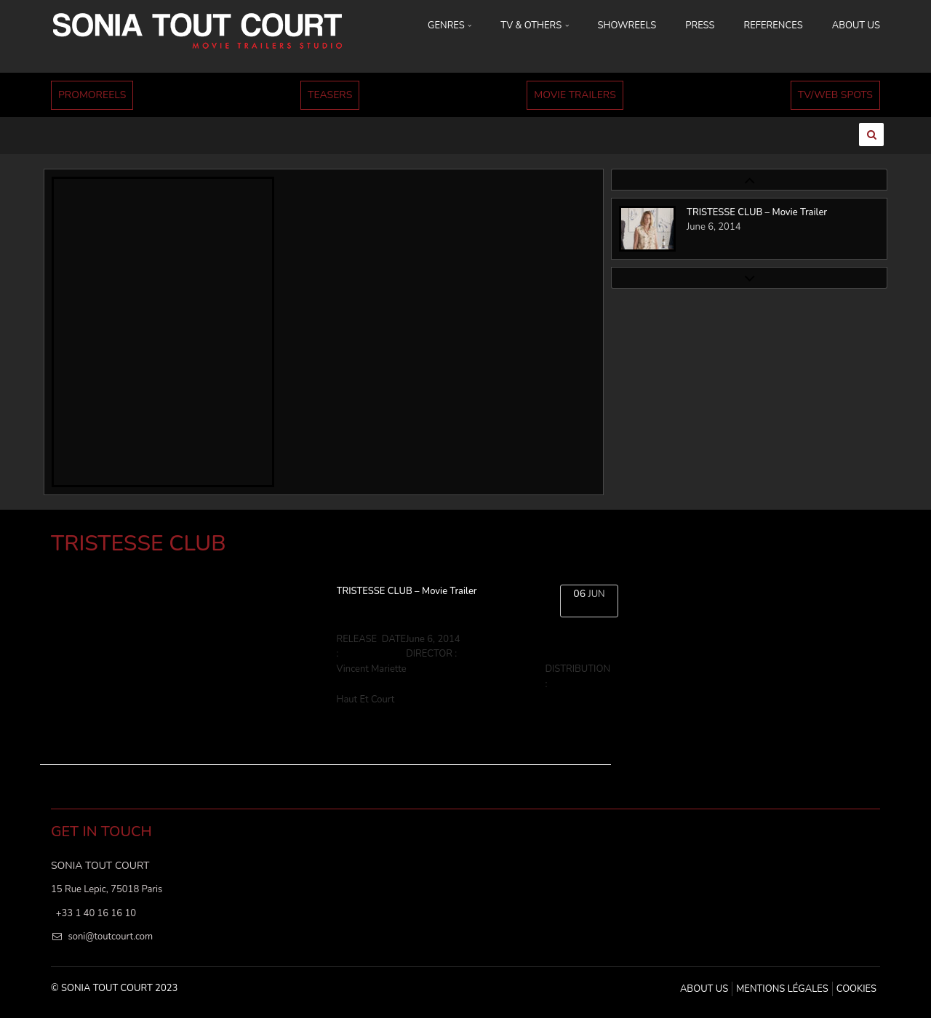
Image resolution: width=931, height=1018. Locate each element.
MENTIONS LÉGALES (782, 988)
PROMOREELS (92, 95)
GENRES (449, 25)
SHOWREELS (627, 25)
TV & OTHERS (534, 25)
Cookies (856, 988)
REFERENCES (773, 25)
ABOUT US (856, 25)
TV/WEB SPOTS (835, 95)
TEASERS (330, 95)
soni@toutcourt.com (110, 936)
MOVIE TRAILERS (575, 95)
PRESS (699, 25)
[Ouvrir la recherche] (871, 134)
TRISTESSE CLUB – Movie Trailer (407, 591)
